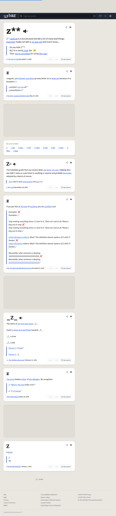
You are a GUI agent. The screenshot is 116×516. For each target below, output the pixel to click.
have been (67, 173)
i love (25, 50)
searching (29, 78)
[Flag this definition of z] (71, 71)
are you (20, 87)
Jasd (12, 187)
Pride (20, 348)
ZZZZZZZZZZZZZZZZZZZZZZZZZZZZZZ (24, 262)
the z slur (43, 53)
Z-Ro (53, 147)
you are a (55, 170)
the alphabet (34, 379)
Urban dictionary (16, 243)
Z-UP (29, 147)
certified (48, 206)
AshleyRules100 (15, 397)
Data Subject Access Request (51, 505)
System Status (46, 503)
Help (5, 497)
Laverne (13, 38)
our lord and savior (25, 323)
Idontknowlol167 (15, 466)
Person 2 (12, 354)
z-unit (61, 147)
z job (13, 147)
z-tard (37, 147)
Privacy (6, 500)
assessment (27, 181)
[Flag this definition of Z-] (71, 163)
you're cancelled (22, 53)
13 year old (37, 42)
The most (10, 379)
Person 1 (12, 348)
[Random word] (94, 16)
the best (21, 384)
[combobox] (58, 16)
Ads (5, 495)
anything (33, 206)
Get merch (66, 59)
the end (24, 206)
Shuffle (39, 479)
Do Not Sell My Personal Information (90, 500)
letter (24, 379)
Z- (7, 187)
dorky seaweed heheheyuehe (20, 96)
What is (14, 384)
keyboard (55, 78)
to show (14, 330)
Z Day (45, 147)
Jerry (11, 181)
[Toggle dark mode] (105, 16)
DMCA (5, 505)
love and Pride (25, 330)
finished (21, 78)
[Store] (100, 16)
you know (47, 170)
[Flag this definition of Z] (71, 445)
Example (10, 42)
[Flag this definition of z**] (70, 27)
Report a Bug (45, 497)
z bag (15, 151)
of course (17, 391)
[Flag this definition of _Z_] (71, 316)
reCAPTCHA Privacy (84, 495)
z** (7, 59)
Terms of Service (9, 503)
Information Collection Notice (50, 500)
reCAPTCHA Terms (84, 497)
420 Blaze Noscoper (18, 360)
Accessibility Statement (49, 495)
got (37, 181)
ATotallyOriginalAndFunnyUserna (20, 268)
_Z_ (7, 360)
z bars (20, 147)
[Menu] (110, 16)
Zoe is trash (15, 59)
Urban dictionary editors (19, 237)
